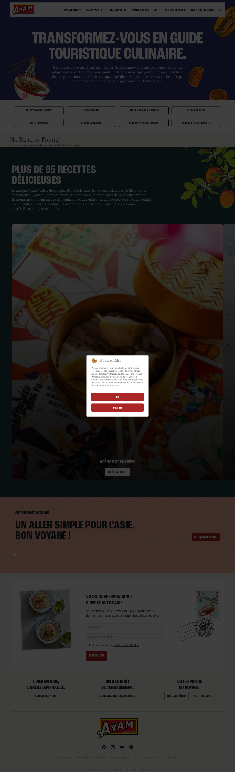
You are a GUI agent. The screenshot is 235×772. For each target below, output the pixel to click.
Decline (117, 407)
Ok (117, 397)
